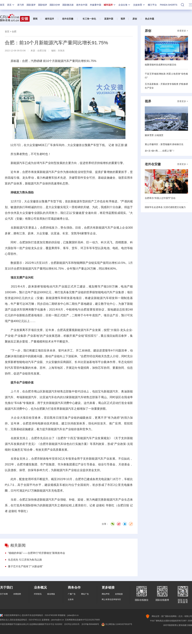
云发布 (71, 599)
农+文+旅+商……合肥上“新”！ (160, 150)
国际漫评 (31, 5)
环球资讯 (38, 594)
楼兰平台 (152, 5)
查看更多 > (182, 30)
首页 (2, 5)
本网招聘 (17, 594)
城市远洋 (110, 5)
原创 (134, 18)
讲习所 (20, 5)
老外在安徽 (67, 18)
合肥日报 (41, 50)
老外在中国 (81, 5)
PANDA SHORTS (168, 5)
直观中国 (108, 18)
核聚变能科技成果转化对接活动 (160, 64)
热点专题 (149, 18)
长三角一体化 (89, 18)
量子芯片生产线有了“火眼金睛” (25, 566)
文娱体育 (139, 5)
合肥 (14, 31)
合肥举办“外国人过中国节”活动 (160, 198)
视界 (123, 18)
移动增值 (51, 594)
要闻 (35, 18)
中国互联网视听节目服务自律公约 (14, 624)
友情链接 (119, 594)
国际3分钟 (55, 5)
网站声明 (105, 594)
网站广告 (85, 594)
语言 (11, 5)
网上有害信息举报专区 (111, 599)
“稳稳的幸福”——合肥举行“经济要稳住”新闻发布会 (36, 553)
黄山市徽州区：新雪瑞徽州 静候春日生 (164, 144)
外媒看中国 (95, 5)
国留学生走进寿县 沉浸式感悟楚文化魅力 (165, 207)
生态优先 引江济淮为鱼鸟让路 (25, 559)
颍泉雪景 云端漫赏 (154, 135)
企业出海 (124, 5)
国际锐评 (42, 5)
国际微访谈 (68, 5)
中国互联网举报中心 (10, 615)
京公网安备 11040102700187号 (116, 624)
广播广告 (72, 594)
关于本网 (4, 594)
